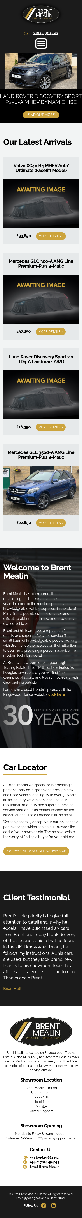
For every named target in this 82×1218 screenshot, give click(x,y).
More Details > (51, 236)
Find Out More (41, 115)
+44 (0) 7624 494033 (44, 1162)
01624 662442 (45, 33)
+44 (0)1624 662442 (44, 1158)
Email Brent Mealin (44, 1167)
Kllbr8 (62, 1198)
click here (56, 695)
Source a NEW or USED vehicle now (36, 851)
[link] (41, 15)
